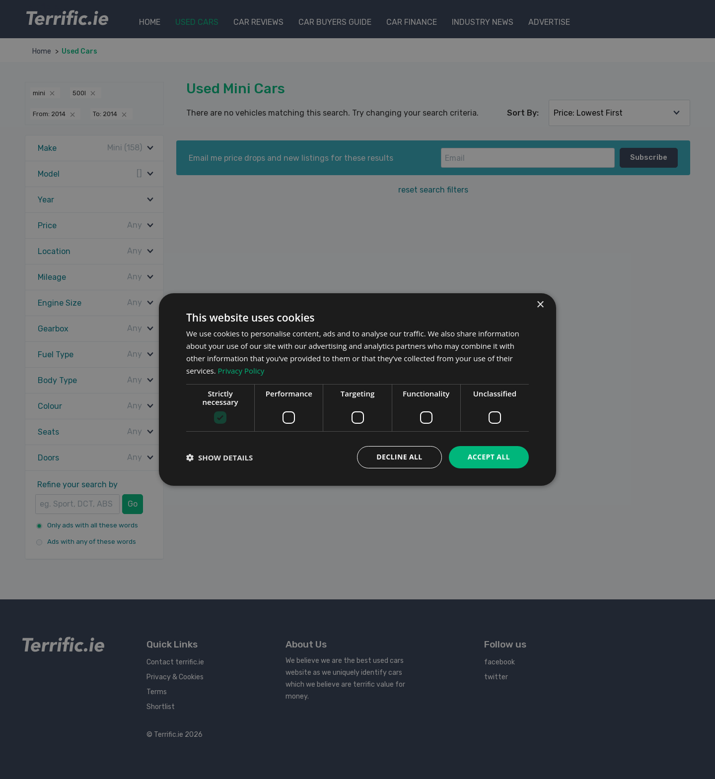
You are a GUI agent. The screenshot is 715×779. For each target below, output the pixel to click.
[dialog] (357, 389)
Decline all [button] (399, 456)
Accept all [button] (489, 456)
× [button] (540, 305)
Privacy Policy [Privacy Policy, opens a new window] (241, 371)
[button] (219, 457)
